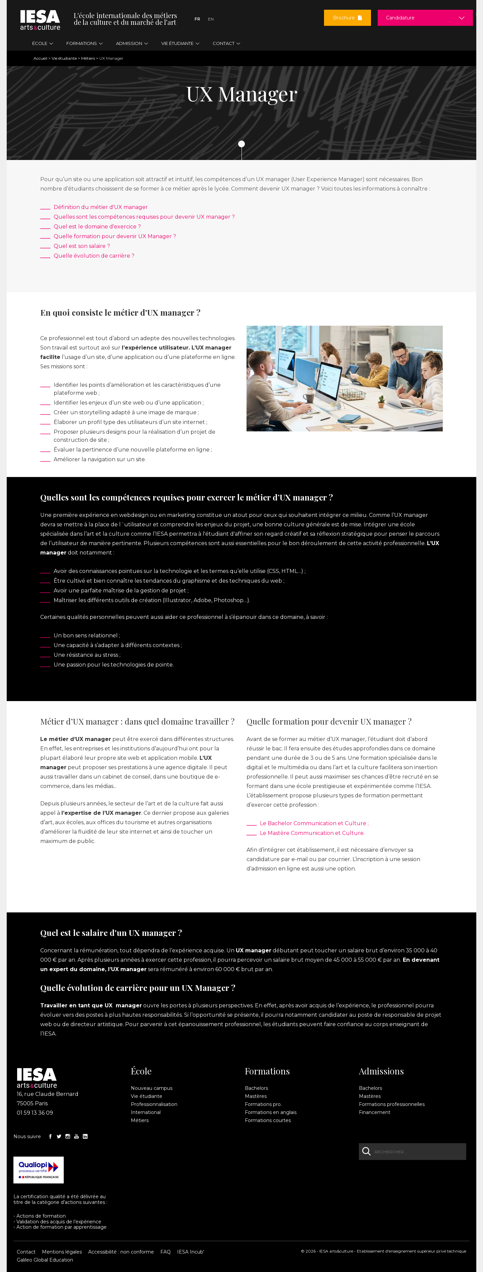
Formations (267, 1071)
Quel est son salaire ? (82, 246)
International (146, 1112)
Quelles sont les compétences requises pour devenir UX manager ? (144, 217)
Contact (26, 1252)
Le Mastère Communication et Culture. (312, 833)
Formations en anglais (271, 1112)
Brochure (347, 18)
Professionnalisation (154, 1104)
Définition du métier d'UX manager (101, 207)
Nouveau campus (151, 1088)
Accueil (40, 58)
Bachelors (256, 1088)
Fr (197, 18)
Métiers (88, 58)
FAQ (165, 1252)
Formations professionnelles (392, 1104)
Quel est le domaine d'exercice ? (97, 226)
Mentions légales (62, 1252)
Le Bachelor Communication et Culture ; (314, 823)
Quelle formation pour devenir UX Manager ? (115, 236)
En (211, 18)
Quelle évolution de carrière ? (94, 256)
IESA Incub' (190, 1252)
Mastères (256, 1096)
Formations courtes (268, 1120)
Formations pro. (263, 1104)
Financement (374, 1112)
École (141, 1071)
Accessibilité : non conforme (121, 1252)
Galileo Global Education (45, 1260)
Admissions (381, 1071)
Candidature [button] (400, 18)
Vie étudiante (64, 58)
